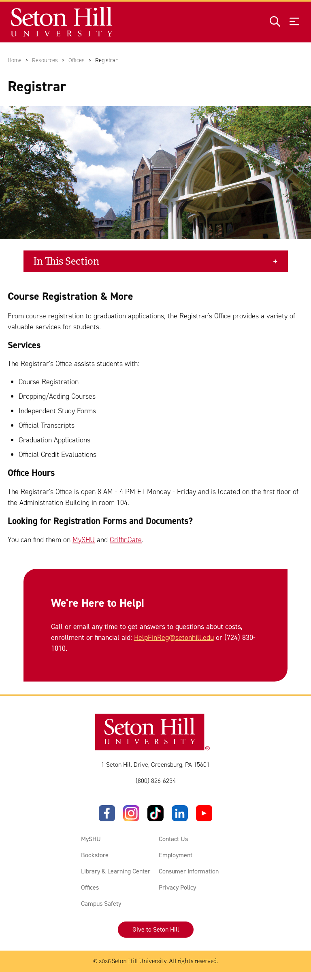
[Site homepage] (62, 22)
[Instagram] (131, 813)
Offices (76, 60)
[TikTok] (155, 813)
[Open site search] (275, 22)
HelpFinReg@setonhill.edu (174, 637)
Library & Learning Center (115, 871)
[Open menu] (294, 22)
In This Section (66, 261)
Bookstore (95, 855)
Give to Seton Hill (155, 929)
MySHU (83, 540)
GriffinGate (126, 540)
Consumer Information (189, 871)
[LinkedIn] (180, 813)
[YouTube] (204, 813)
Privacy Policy (177, 887)
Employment (175, 855)
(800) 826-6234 (156, 780)
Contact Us (173, 839)
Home (14, 60)
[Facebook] (107, 813)
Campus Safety (101, 903)
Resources (45, 60)
